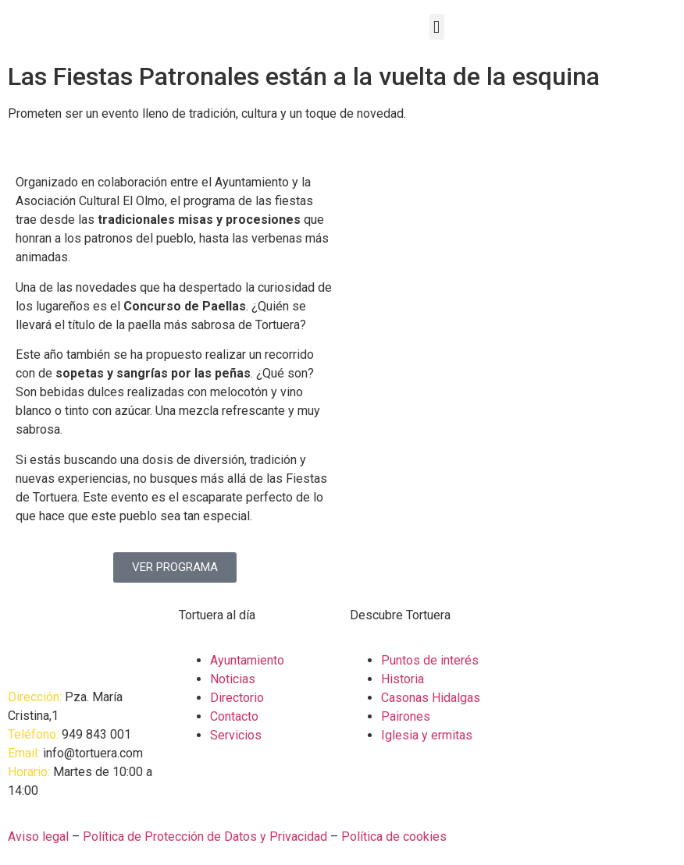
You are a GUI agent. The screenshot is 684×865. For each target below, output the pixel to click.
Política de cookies (394, 836)
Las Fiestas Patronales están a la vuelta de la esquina (304, 76)
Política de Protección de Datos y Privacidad (205, 836)
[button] (436, 27)
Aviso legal (38, 836)
